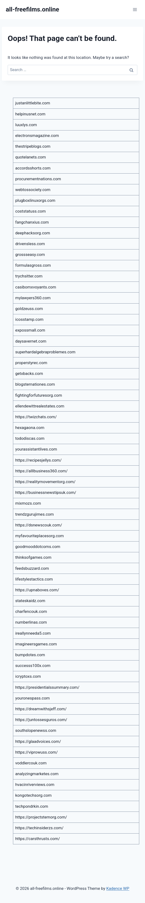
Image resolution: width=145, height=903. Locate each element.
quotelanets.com (30, 157)
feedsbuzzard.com (32, 568)
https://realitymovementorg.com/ (45, 481)
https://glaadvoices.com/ (38, 741)
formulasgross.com (33, 265)
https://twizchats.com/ (36, 416)
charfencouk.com (31, 611)
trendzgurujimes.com (34, 514)
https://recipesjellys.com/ (38, 460)
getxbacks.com (29, 373)
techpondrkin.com (31, 806)
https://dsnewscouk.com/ (38, 525)
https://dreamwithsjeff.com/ (41, 708)
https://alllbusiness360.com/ (41, 470)
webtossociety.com (32, 189)
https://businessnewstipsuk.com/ (45, 492)
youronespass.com (32, 698)
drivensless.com (30, 243)
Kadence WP (117, 888)
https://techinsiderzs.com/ (39, 827)
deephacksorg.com (32, 233)
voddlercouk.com (31, 763)
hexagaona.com (29, 427)
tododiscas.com (30, 438)
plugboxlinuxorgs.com (35, 200)
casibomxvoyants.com (35, 287)
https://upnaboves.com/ (37, 589)
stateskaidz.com (30, 600)
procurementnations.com (38, 178)
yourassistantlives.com (36, 449)
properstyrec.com (31, 362)
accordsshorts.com (33, 168)
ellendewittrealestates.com (39, 406)
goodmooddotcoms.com (37, 546)
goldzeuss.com (29, 308)
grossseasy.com (30, 254)
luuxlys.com (26, 124)
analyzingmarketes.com (37, 773)
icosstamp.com (29, 319)
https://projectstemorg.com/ (41, 817)
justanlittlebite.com (32, 103)
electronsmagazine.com (37, 135)
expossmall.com (30, 330)
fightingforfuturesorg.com (38, 395)
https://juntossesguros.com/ (41, 719)
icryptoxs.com (28, 676)
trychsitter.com (28, 276)
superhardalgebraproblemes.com (45, 352)
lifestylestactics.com (34, 579)
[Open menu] (134, 9)
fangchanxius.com (32, 222)
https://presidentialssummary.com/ (47, 687)
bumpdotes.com (30, 654)
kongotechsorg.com (33, 795)
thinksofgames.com (33, 557)
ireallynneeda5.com (33, 633)
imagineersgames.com (36, 644)
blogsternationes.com (35, 384)
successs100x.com (32, 665)
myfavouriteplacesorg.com (39, 535)
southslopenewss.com (35, 730)
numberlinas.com (31, 622)
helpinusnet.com (30, 114)
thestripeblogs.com (32, 146)
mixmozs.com (28, 503)
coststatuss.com (30, 211)
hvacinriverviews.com (34, 784)
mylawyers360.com (33, 297)
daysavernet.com (31, 341)
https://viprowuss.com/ (36, 752)
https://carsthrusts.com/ (37, 838)
